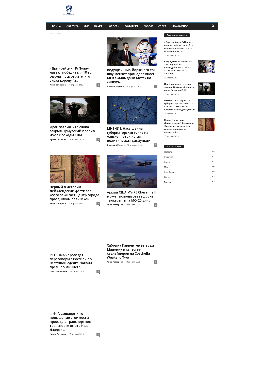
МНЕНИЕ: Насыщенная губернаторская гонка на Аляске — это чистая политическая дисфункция (129, 134)
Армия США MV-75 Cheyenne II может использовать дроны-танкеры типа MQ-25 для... (131, 196)
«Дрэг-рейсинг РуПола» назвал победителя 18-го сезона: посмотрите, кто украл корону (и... (71, 74)
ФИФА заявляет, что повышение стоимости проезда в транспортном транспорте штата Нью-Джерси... (71, 310)
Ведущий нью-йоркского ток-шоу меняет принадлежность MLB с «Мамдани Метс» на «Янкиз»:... (132, 76)
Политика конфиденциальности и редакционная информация (177, 362)
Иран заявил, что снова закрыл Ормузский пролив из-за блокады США (72, 131)
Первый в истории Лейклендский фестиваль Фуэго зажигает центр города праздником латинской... (74, 193)
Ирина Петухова (115, 86)
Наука (98, 26)
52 (74, 339)
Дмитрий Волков (116, 145)
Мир (86, 26)
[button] (213, 26)
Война (56, 26)
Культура (72, 26)
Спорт (162, 26)
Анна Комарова (58, 84)
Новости (113, 26)
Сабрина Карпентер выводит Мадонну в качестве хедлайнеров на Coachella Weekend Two (131, 251)
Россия (148, 26)
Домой (52, 33)
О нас (212, 362)
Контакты (140, 362)
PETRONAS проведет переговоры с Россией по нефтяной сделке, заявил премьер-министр (71, 251)
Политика (131, 26)
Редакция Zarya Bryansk (121, 362)
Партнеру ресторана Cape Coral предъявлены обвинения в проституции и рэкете (131, 308)
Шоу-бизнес (180, 26)
